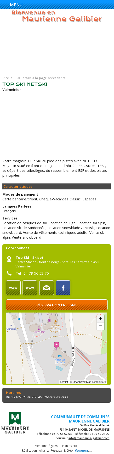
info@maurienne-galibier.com (88, 438)
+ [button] (100, 319)
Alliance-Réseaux (50, 451)
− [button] (100, 326)
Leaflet (64, 382)
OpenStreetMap (82, 382)
